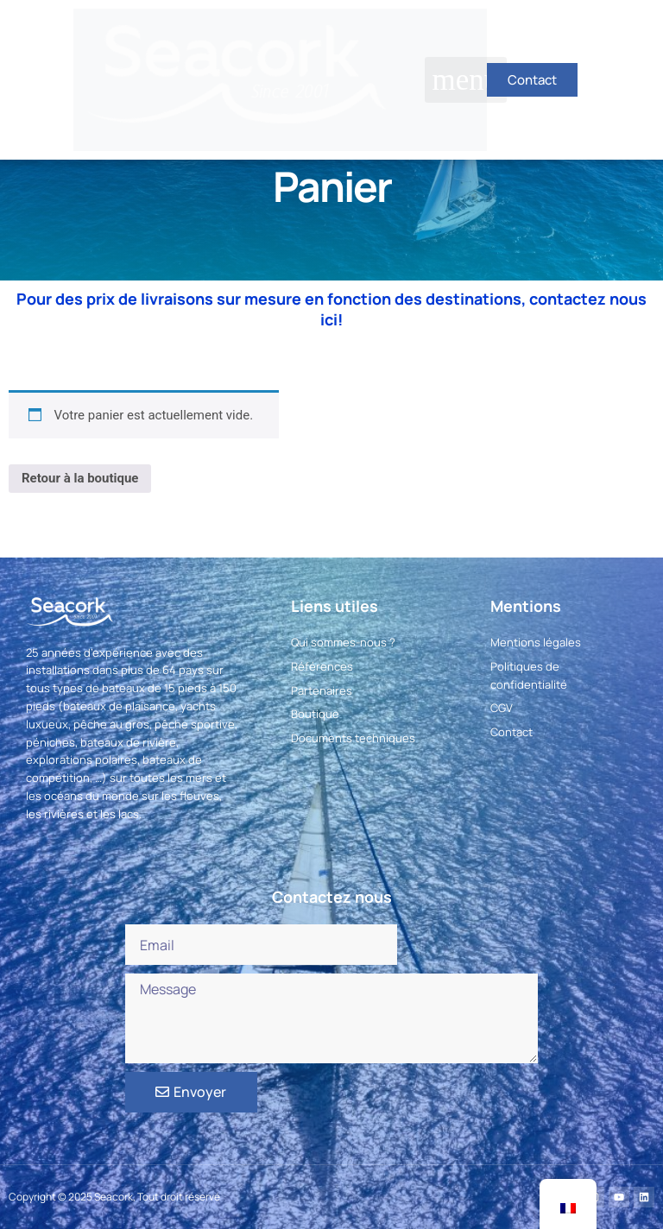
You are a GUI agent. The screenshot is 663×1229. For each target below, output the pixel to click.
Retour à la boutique (80, 478)
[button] (466, 80)
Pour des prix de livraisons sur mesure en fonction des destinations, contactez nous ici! (331, 308)
